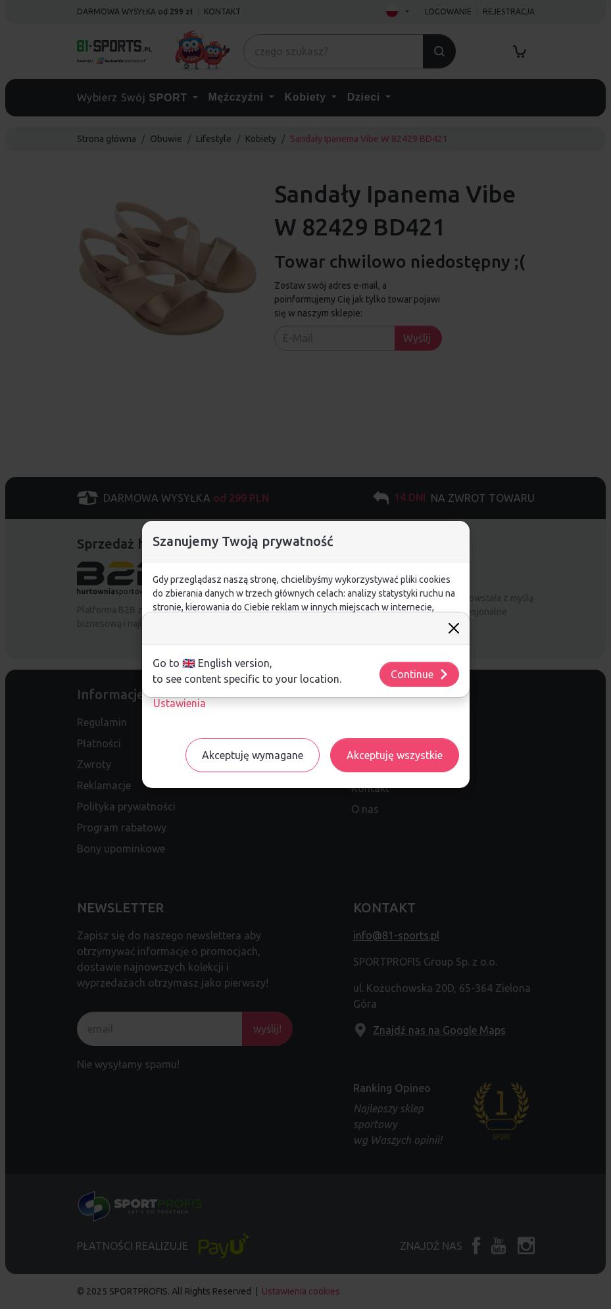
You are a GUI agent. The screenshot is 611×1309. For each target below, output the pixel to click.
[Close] (453, 628)
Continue (420, 674)
